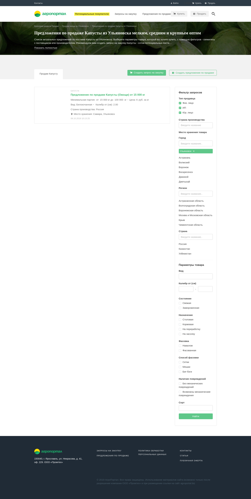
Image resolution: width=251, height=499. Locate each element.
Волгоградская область (192, 205)
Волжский (184, 162)
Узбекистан (185, 253)
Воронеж (184, 167)
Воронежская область (191, 210)
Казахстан (184, 248)
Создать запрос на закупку (146, 72)
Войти (174, 3)
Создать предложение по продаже (193, 72)
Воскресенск (186, 172)
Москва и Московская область (195, 215)
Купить (179, 13)
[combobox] (196, 125)
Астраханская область (191, 200)
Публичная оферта (191, 460)
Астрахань (184, 157)
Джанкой (183, 176)
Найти (195, 416)
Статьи (184, 456)
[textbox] (195, 125)
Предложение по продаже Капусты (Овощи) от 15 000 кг (108, 94)
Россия (183, 244)
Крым (182, 220)
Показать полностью (45, 47)
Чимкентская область (191, 224)
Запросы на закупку (109, 451)
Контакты (38, 3)
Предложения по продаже (113, 456)
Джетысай (184, 181)
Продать (199, 13)
